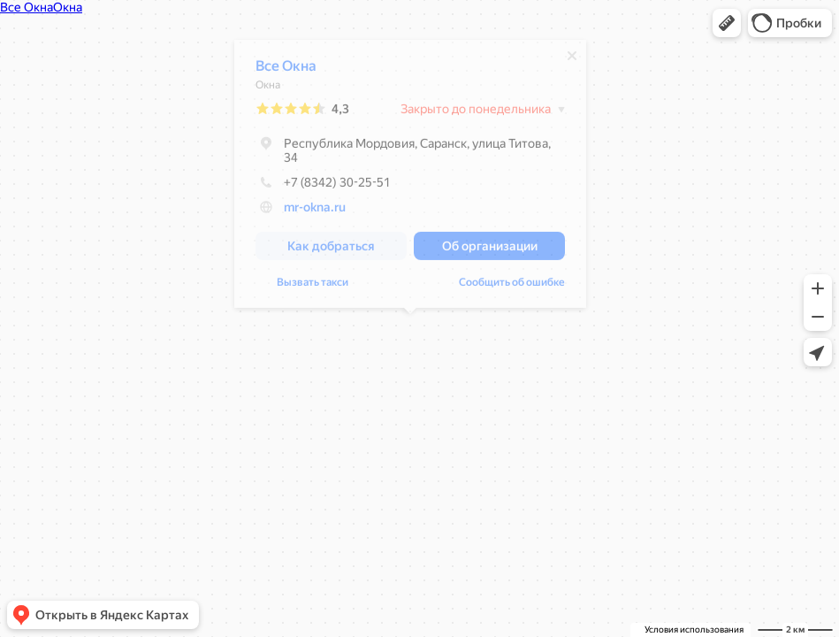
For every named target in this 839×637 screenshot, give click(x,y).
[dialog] (410, 178)
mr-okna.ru (315, 211)
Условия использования (694, 629)
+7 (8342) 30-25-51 (323, 187)
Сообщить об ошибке (512, 286)
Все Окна (286, 70)
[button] (727, 23)
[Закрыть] (572, 60)
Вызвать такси (312, 286)
